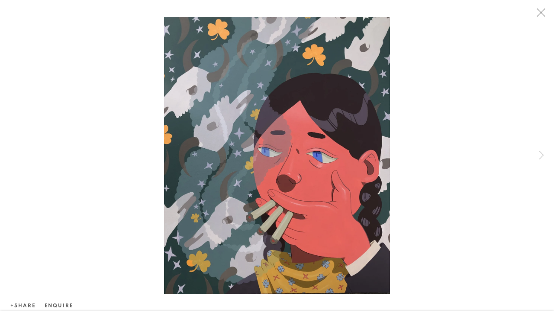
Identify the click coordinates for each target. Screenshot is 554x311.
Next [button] (541, 155)
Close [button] (538, 15)
